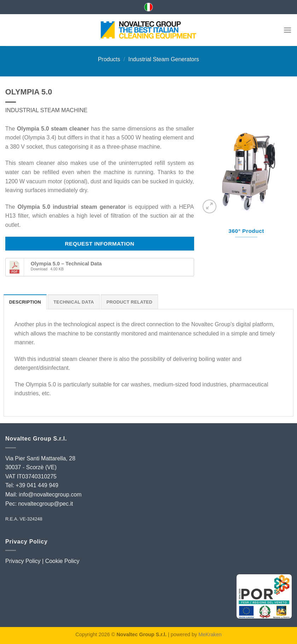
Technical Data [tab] (73, 302)
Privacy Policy (23, 561)
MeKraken (210, 634)
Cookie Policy (62, 561)
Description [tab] (25, 302)
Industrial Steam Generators (163, 59)
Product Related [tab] (129, 302)
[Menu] (287, 30)
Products (109, 59)
